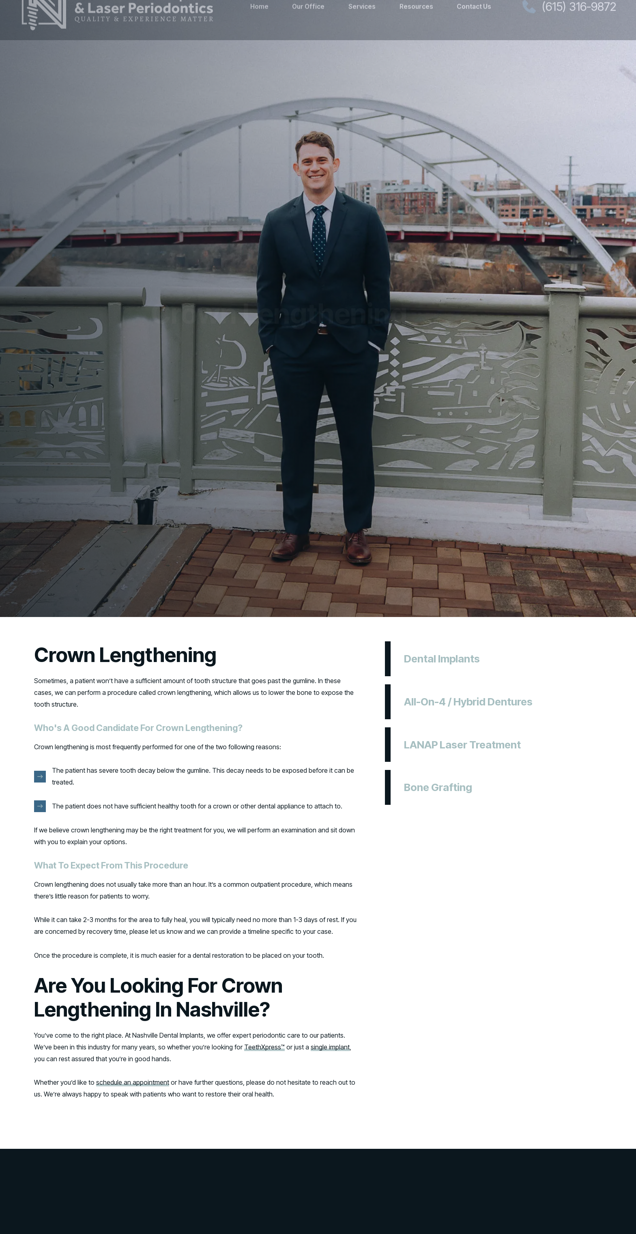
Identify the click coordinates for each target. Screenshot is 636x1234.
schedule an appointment (132, 1082)
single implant (330, 1047)
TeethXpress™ (264, 1047)
